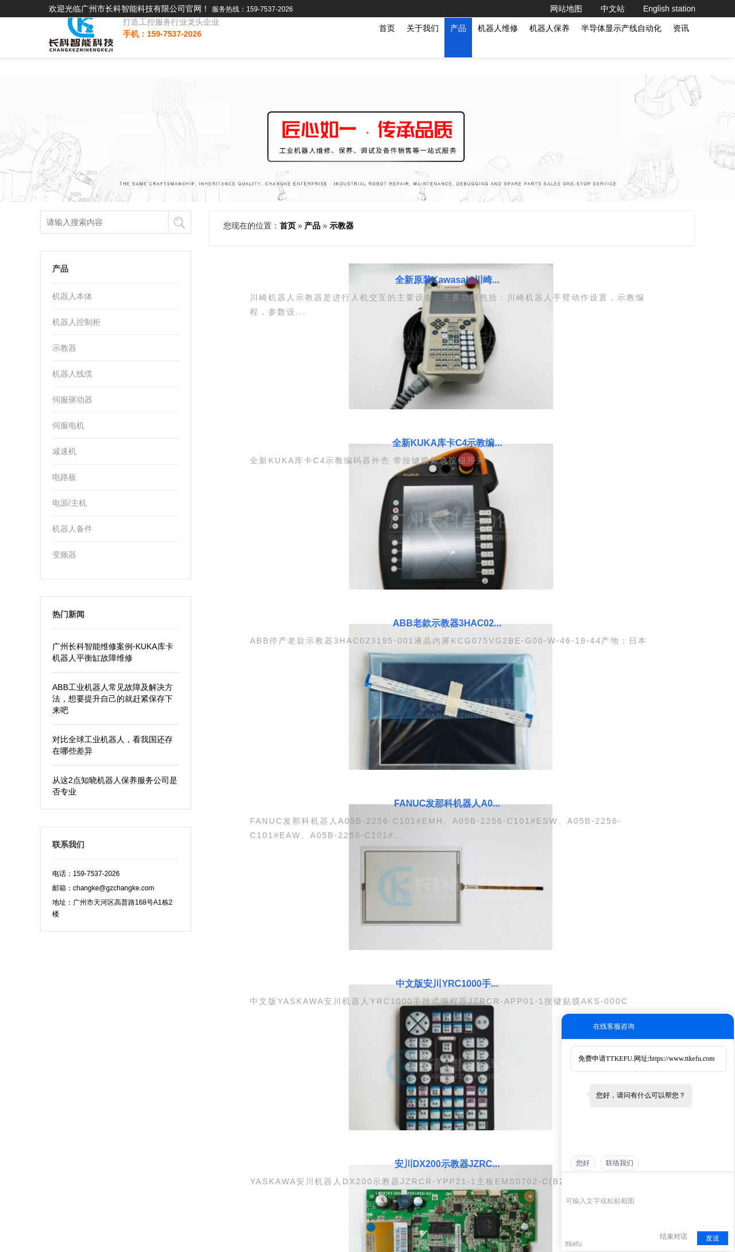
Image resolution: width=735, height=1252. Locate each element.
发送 (712, 1238)
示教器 (64, 347)
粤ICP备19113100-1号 (74, 1150)
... (536, 713)
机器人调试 (174, 1174)
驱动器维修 (374, 1027)
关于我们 (423, 46)
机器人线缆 (72, 373)
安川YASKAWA (474, 1058)
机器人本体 (72, 296)
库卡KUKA (467, 1027)
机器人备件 (72, 528)
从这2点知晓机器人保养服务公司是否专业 (114, 786)
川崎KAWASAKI (475, 1089)
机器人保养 (549, 46)
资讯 (681, 46)
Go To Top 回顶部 (367, 1232)
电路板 (64, 477)
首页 (387, 46)
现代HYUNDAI (473, 1073)
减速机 (64, 451)
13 (570, 713)
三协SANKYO (472, 996)
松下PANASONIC (478, 1104)
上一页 (293, 713)
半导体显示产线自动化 (621, 46)
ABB (458, 1011)
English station (669, 8)
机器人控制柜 (76, 322)
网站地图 (566, 8)
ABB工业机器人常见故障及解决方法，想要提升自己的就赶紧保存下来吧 (112, 699)
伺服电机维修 (378, 996)
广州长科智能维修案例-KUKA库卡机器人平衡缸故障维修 (112, 652)
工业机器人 (281, 1027)
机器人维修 (498, 46)
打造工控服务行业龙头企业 (162, 39)
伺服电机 (68, 425)
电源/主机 (69, 502)
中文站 (613, 8)
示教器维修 (374, 1042)
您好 (583, 1163)
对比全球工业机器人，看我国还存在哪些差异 (112, 745)
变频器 (64, 554)
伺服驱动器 (72, 399)
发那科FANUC (473, 1042)
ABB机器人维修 (381, 1058)
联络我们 (619, 1163)
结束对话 (673, 1236)
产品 (458, 46)
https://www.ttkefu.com (681, 1059)
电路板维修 (374, 1011)
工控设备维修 (284, 1042)
